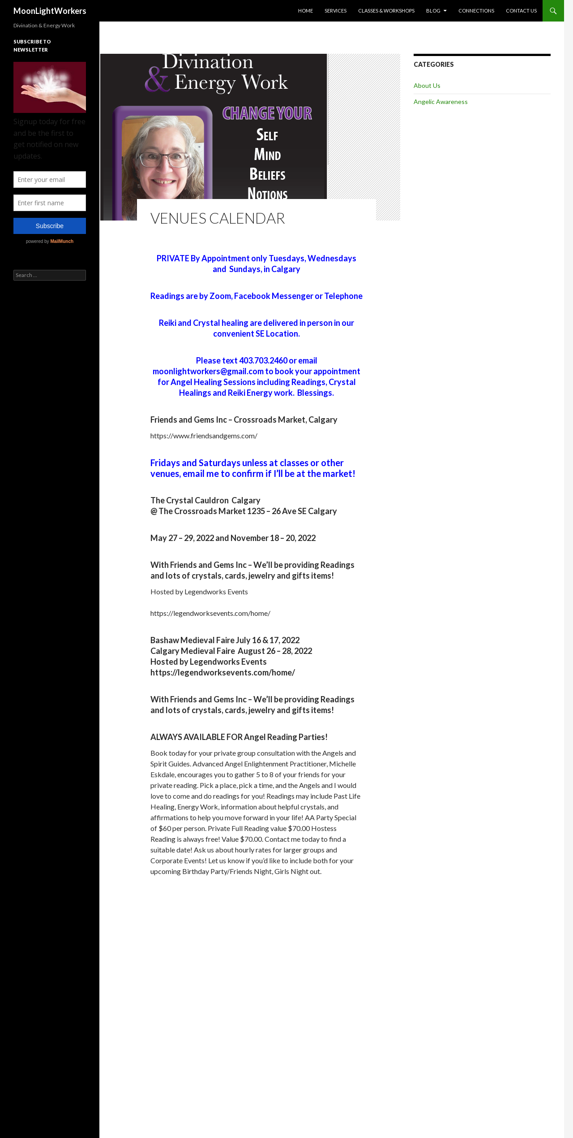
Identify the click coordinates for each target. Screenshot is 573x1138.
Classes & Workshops (386, 10)
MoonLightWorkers (49, 11)
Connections (476, 10)
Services (335, 10)
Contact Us (521, 10)
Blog (433, 10)
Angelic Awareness (441, 101)
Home (305, 10)
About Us (427, 85)
